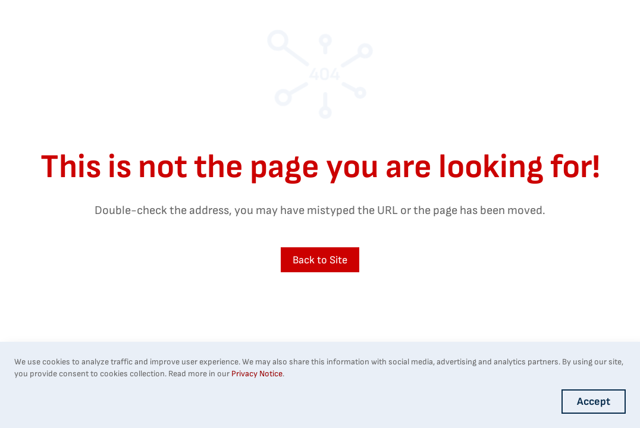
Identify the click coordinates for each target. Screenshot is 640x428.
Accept (593, 401)
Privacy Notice (257, 374)
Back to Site (320, 260)
